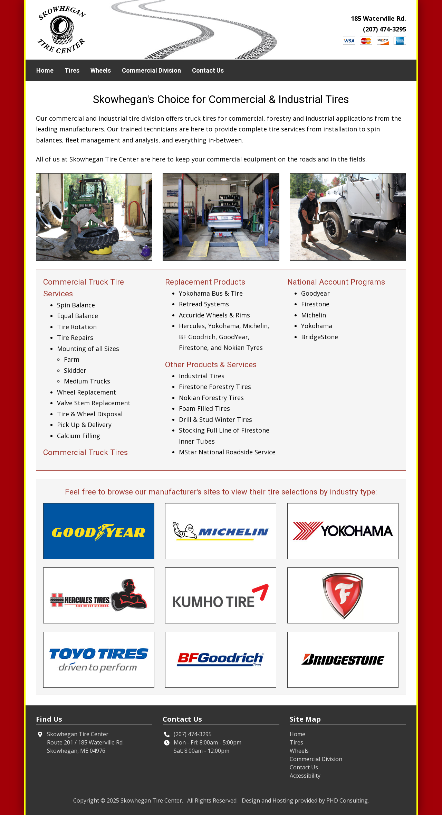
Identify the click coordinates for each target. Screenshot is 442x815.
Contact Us (208, 70)
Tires (72, 70)
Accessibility (305, 775)
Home (45, 70)
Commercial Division (151, 70)
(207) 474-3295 (384, 29)
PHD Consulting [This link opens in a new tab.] (347, 800)
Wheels (100, 70)
